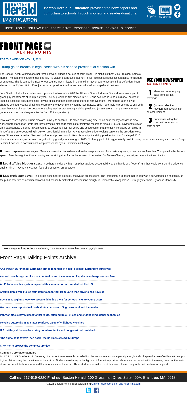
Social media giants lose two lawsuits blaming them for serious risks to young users (51, 299)
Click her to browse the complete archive (25, 345)
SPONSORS (81, 28)
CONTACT (112, 28)
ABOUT (20, 28)
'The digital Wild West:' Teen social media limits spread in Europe (39, 338)
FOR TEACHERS (37, 28)
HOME (9, 28)
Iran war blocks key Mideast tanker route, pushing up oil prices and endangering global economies (60, 314)
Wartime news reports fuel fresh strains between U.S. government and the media (49, 307)
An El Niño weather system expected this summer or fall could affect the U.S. (47, 284)
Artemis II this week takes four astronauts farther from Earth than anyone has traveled (52, 291)
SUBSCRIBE (128, 28)
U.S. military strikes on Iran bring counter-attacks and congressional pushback (48, 330)
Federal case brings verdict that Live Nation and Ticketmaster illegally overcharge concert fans (57, 276)
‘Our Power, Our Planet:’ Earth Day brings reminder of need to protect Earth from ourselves (55, 268)
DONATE (97, 28)
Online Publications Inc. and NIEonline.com (115, 383)
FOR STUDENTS (61, 28)
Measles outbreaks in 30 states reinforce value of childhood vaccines (42, 322)
